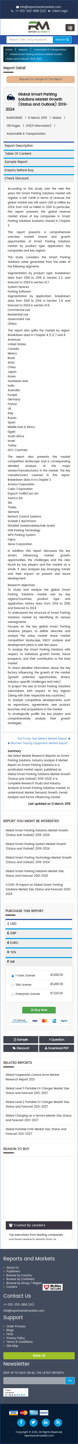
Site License (21, 985)
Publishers (11, 1271)
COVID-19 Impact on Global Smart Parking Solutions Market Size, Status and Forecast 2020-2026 (39, 889)
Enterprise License (25, 994)
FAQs (8, 1334)
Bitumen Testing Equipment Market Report (38, 743)
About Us (11, 1268)
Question (56, 1039)
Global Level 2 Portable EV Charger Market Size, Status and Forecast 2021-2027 (37, 1104)
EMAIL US (39, 1355)
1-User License (23, 976)
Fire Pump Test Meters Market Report (43, 739)
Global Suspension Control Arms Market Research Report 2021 (32, 1077)
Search (62, 39)
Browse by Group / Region (22, 1283)
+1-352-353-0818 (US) (30, 11)
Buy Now (39, 1010)
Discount (21, 1048)
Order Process (14, 1326)
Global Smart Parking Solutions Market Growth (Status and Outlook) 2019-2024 (37, 101)
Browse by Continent (18, 1279)
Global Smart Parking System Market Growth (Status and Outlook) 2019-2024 (36, 846)
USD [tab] (11, 923)
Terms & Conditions (18, 1342)
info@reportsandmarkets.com (40, 7)
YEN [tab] (11, 952)
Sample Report (16, 162)
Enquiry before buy (19, 170)
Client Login (58, 11)
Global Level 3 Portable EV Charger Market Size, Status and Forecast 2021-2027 (37, 1090)
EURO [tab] (12, 943)
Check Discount (16, 178)
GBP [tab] (11, 933)
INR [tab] (11, 962)
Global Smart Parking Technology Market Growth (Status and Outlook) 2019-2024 (39, 860)
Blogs (8, 1330)
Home (8, 50)
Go (70, 1380)
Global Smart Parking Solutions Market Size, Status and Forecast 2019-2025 (35, 873)
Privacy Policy (14, 1338)
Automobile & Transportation (50, 50)
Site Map (10, 1346)
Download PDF (57, 1048)
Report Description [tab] (19, 145)
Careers (10, 1287)
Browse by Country (17, 1275)
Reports (23, 50)
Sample (21, 1039)
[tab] (38, 153)
